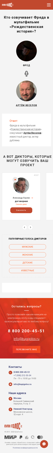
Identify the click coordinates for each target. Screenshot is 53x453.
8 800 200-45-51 (26, 331)
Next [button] (30, 227)
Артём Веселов (32, 132)
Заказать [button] (21, 210)
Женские (27, 255)
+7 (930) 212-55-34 (22, 375)
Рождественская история (25, 129)
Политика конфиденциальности (25, 448)
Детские (28, 262)
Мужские (27, 247)
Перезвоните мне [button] (26, 349)
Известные (27, 270)
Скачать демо (21, 204)
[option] (21, 196)
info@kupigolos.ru (26, 338)
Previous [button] (24, 227)
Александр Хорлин (21, 198)
